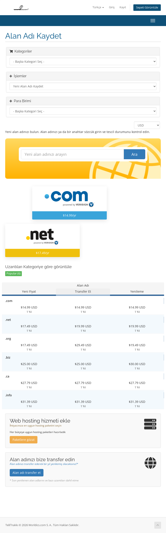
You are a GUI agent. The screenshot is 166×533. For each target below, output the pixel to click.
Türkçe (98, 7)
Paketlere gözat (24, 440)
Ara (134, 154)
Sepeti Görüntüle (147, 7)
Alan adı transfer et (27, 473)
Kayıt (123, 7)
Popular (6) (13, 273)
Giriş (112, 7)
